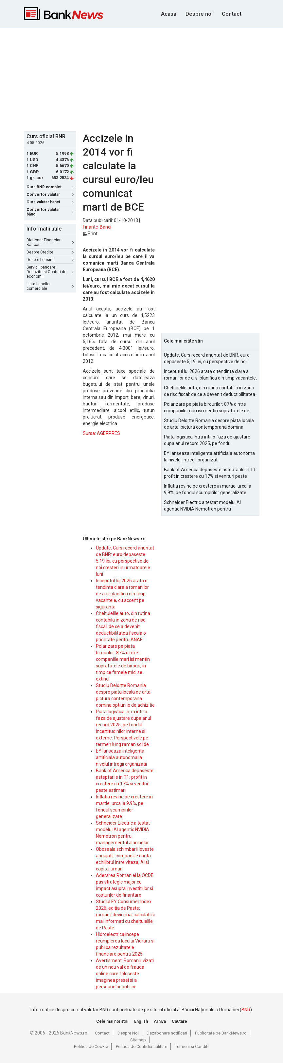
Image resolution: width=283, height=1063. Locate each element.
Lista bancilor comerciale (50, 286)
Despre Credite (50, 252)
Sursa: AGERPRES (101, 433)
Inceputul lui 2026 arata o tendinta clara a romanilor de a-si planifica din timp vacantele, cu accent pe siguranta (122, 593)
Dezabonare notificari (167, 1033)
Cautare (179, 1021)
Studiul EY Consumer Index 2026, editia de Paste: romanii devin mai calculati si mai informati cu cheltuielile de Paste (125, 914)
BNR (245, 1009)
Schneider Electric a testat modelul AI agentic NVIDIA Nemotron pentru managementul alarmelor (202, 506)
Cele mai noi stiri (112, 1021)
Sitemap (138, 1039)
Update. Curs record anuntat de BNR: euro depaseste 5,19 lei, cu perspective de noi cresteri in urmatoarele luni (125, 561)
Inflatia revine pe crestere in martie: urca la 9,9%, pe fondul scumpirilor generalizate (207, 489)
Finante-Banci (97, 227)
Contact (231, 13)
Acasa (168, 13)
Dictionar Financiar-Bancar (50, 242)
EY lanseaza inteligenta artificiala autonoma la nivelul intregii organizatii (121, 757)
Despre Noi (128, 1033)
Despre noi (199, 13)
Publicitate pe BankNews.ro (221, 1033)
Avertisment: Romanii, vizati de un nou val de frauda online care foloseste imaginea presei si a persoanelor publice (125, 973)
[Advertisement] (153, 79)
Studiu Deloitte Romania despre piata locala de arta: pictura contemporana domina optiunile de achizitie (209, 424)
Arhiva (160, 1021)
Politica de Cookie (91, 1046)
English (141, 1021)
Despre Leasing (50, 259)
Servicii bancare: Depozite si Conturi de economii (50, 272)
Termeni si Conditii (192, 1046)
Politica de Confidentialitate (141, 1046)
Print (90, 233)
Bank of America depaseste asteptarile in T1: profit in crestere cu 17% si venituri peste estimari (210, 473)
